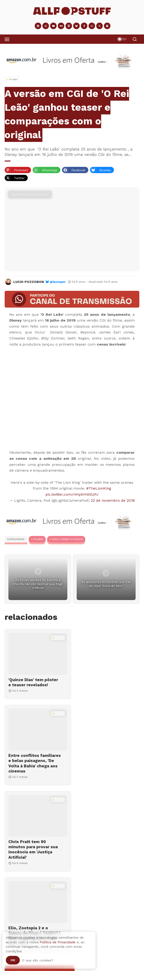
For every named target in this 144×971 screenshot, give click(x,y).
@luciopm (57, 282)
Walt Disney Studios (67, 539)
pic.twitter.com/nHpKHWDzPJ (72, 494)
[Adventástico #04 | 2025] (72, 927)
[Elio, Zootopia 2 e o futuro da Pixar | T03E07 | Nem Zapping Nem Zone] (107, 745)
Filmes (38, 539)
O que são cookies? (37, 960)
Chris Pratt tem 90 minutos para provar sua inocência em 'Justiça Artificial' (33, 779)
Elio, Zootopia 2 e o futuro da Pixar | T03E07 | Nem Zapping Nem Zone (103, 776)
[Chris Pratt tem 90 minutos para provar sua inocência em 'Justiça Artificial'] (37, 745)
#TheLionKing (98, 488)
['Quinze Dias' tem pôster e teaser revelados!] (37, 654)
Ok (12, 960)
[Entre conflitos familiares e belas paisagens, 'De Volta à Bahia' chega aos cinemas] (107, 654)
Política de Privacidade (57, 942)
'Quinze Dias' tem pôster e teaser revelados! (33, 682)
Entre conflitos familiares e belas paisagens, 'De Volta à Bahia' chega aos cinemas (100, 690)
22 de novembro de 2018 (113, 500)
